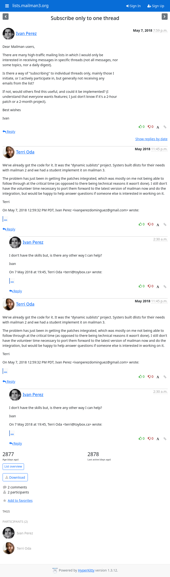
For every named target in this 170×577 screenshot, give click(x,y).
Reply (9, 131)
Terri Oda (25, 152)
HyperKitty (86, 570)
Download (15, 477)
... (5, 218)
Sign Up (155, 6)
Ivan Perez (26, 33)
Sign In (133, 6)
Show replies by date (151, 139)
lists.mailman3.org (30, 6)
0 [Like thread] (142, 126)
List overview (13, 466)
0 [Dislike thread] (151, 126)
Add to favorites (18, 500)
